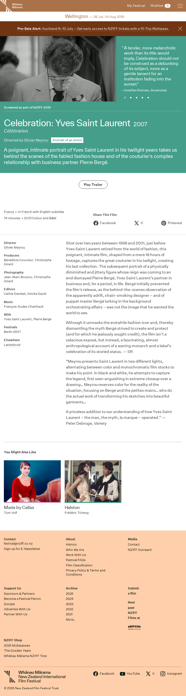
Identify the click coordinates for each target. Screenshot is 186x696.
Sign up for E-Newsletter (22, 549)
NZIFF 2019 (42, 107)
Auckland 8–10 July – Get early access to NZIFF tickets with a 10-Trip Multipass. (93, 28)
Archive (72, 588)
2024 (70, 599)
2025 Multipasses (17, 645)
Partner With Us (15, 614)
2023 (69, 604)
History (71, 544)
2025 (69, 594)
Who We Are (75, 550)
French (27, 212)
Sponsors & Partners (19, 594)
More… (71, 620)
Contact (10, 539)
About (70, 539)
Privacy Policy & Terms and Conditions (85, 572)
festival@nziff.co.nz (18, 543)
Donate (9, 604)
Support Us (12, 588)
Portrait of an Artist (67, 140)
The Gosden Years (17, 651)
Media (132, 539)
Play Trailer (93, 184)
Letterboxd (12, 345)
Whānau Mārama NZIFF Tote (25, 656)
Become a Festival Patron (22, 599)
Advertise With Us (17, 609)
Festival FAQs (76, 560)
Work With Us (76, 555)
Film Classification (79, 565)
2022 (69, 609)
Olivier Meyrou (36, 140)
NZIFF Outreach (140, 550)
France (9, 212)
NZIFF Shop (13, 640)
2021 (69, 614)
